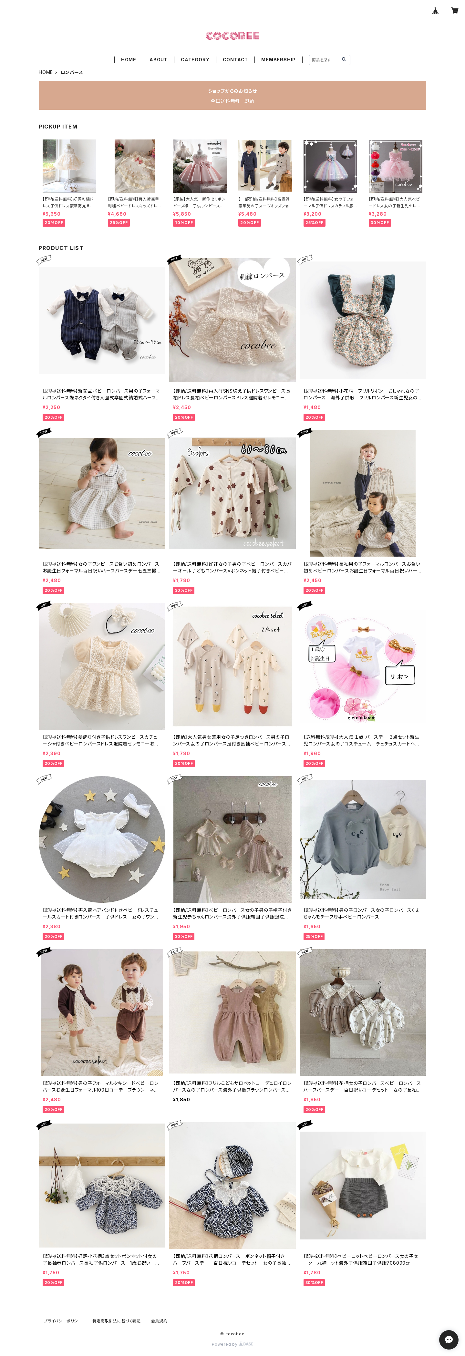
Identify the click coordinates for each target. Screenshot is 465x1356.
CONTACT (235, 59)
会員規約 (159, 1321)
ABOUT (159, 59)
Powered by (232, 1344)
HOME (128, 59)
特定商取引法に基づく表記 (116, 1321)
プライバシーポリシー (63, 1321)
